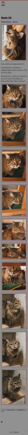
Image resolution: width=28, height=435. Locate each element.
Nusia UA (15, 21)
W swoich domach (6, 21)
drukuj (1, 422)
